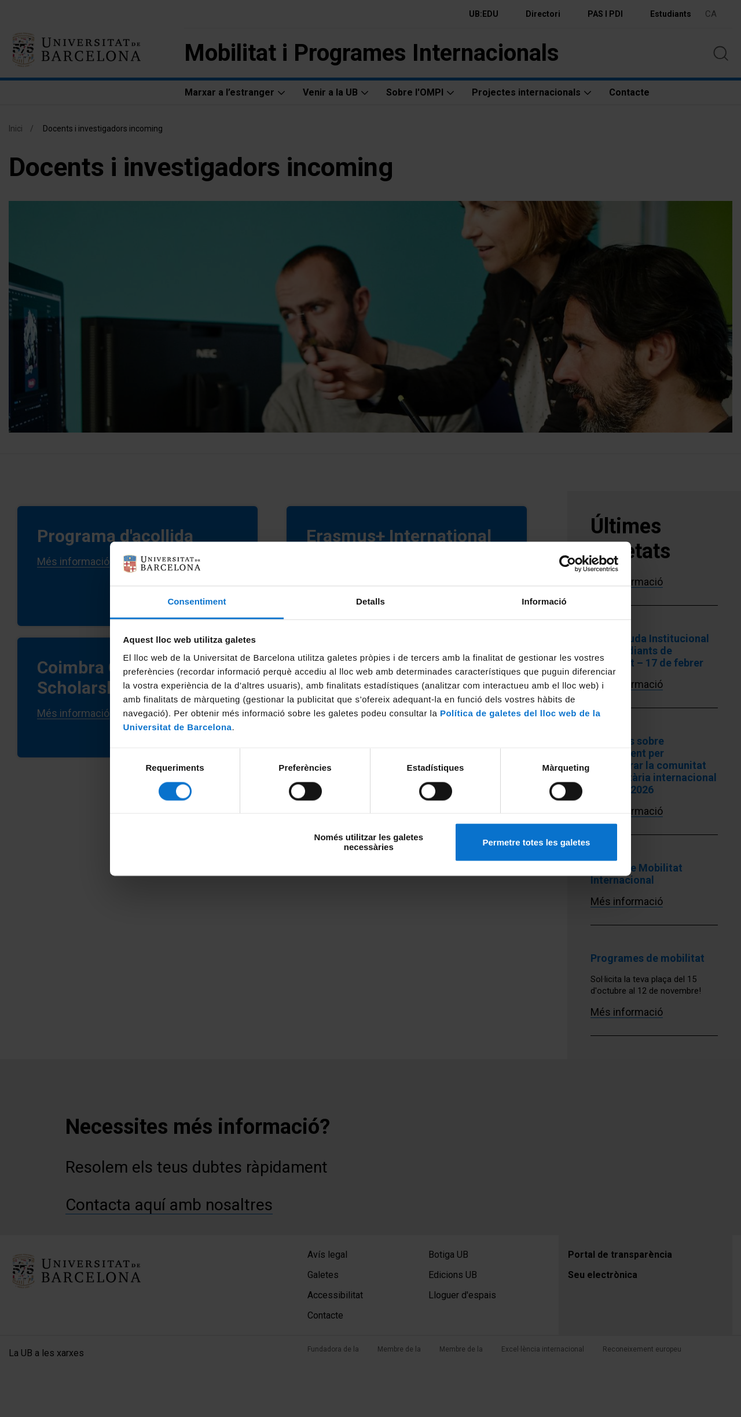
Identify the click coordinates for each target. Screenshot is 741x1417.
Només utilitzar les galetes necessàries (368, 842)
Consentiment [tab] (196, 602)
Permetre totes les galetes (536, 842)
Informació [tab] (544, 602)
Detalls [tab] (370, 602)
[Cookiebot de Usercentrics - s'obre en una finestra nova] (567, 563)
